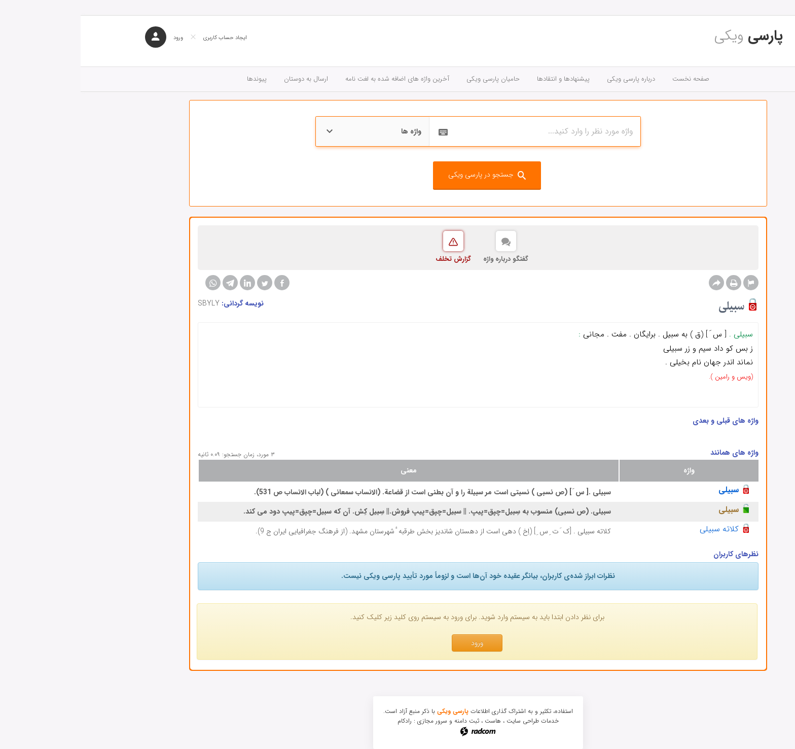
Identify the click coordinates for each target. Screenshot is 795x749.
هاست (412, 721)
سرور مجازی (352, 721)
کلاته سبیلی (638, 529)
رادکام (324, 721)
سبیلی (648, 490)
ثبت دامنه (386, 721)
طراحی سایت (442, 721)
